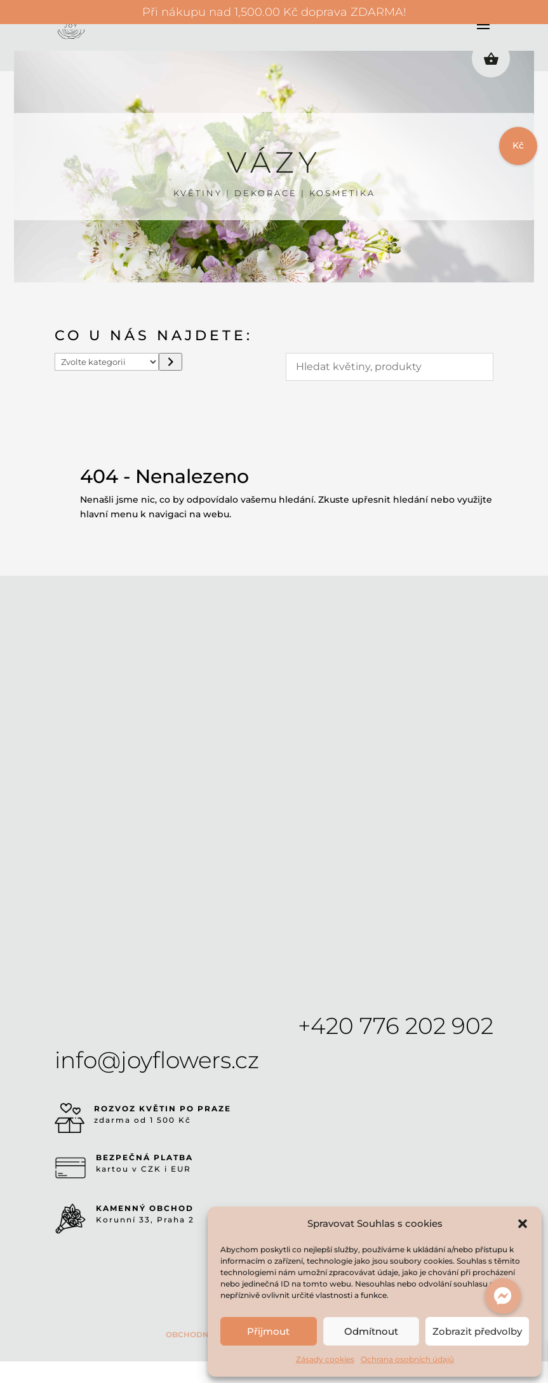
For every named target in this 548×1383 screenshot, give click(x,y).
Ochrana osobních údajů (407, 1359)
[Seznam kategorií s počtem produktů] (107, 362)
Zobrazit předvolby (477, 1331)
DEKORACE (265, 193)
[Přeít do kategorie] (170, 362)
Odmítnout (371, 1331)
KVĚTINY (197, 193)
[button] (522, 1223)
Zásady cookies (325, 1359)
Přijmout (268, 1331)
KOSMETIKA (342, 193)
